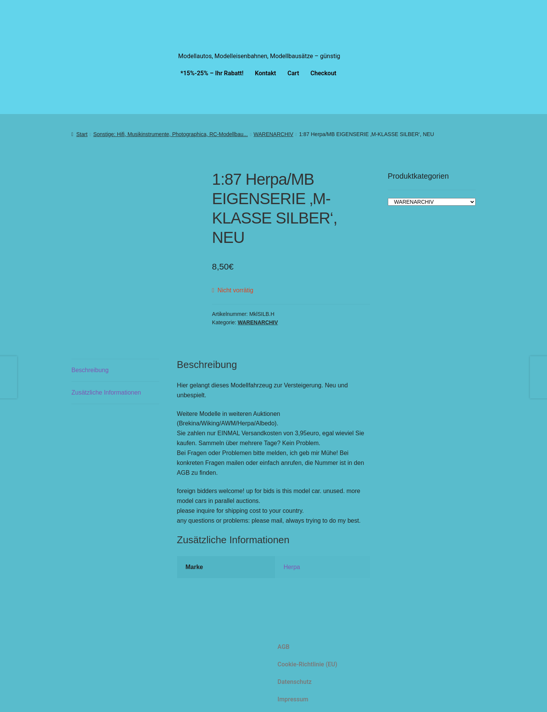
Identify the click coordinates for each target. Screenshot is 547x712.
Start (82, 134)
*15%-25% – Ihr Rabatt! (211, 73)
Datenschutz (295, 681)
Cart (293, 73)
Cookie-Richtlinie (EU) (307, 664)
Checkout (323, 73)
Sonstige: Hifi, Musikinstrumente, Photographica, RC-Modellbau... (170, 134)
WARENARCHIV (274, 134)
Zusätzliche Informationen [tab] (106, 392)
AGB (284, 646)
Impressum (293, 699)
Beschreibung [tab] (90, 370)
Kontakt (265, 73)
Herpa (291, 567)
